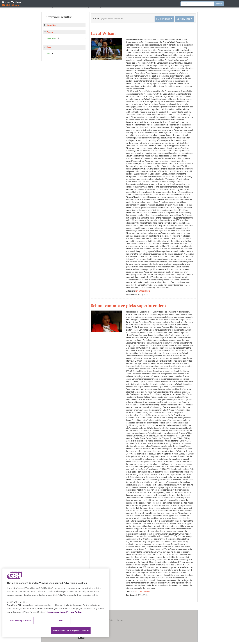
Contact (120, 620)
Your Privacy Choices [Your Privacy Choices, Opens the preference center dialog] (20, 620)
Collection (51, 25)
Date (48, 47)
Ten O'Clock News (142, 291)
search (219, 3)
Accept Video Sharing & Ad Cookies (71, 630)
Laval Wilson (103, 33)
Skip (61, 620)
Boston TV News (11, 3)
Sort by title (183, 18)
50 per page (163, 18)
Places (49, 32)
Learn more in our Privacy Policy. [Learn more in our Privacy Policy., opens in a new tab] (64, 612)
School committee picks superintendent (128, 305)
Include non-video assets (113, 19)
